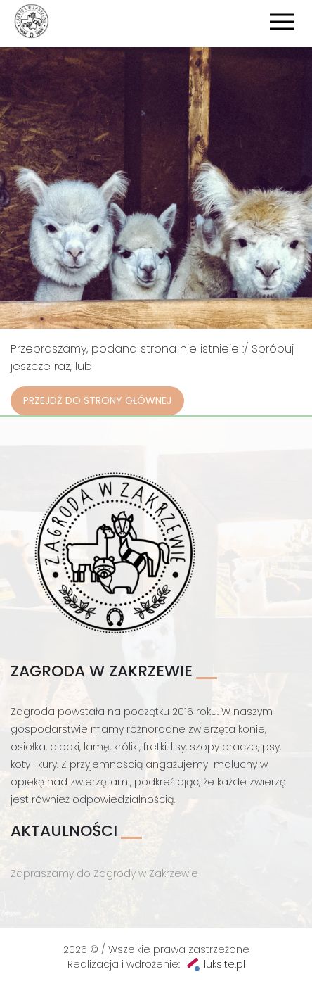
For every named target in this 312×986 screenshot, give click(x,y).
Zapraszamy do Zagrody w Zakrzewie (104, 873)
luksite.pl (224, 964)
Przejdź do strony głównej (97, 400)
